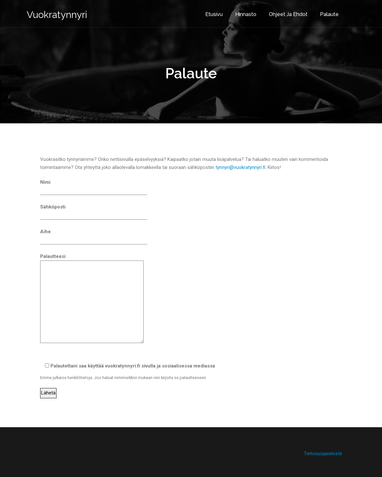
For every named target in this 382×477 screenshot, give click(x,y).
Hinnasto (240, 12)
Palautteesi (92, 299)
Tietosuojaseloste (323, 453)
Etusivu (208, 12)
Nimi (93, 186)
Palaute (324, 12)
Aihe (93, 236)
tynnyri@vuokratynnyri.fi (240, 167)
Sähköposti (93, 211)
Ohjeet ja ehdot (282, 12)
